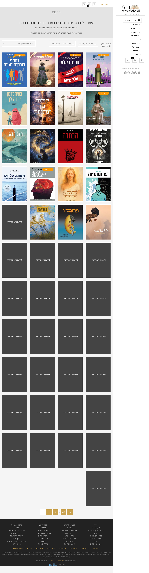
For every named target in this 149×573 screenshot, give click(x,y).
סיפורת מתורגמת (16, 538)
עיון (95, 543)
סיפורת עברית (96, 541)
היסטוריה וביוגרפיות (70, 532)
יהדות (96, 535)
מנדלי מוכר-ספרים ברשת (57, 563)
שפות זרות (17, 546)
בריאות (43, 530)
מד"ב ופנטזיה (16, 535)
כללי (96, 527)
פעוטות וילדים (96, 546)
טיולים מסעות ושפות (17, 532)
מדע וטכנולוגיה (96, 538)
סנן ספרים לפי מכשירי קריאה (60, 43)
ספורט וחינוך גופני (69, 541)
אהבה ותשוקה (16, 527)
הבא (70, 514)
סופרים (138, 39)
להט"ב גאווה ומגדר (43, 535)
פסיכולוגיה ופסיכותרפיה (16, 543)
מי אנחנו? (96, 551)
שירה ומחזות (43, 546)
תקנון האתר (85, 551)
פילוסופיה (69, 543)
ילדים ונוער (69, 535)
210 (63, 514)
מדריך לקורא (136, 32)
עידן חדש (17, 541)
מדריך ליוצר (136, 43)
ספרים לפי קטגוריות (131, 20)
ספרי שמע (43, 527)
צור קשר (137, 54)
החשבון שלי (136, 47)
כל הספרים (137, 24)
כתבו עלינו (74, 551)
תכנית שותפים (17, 551)
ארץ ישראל (96, 530)
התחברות (104, 4)
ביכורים (69, 530)
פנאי (43, 543)
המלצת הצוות (43, 532)
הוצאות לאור (136, 36)
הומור (17, 530)
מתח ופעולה (69, 538)
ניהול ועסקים (43, 538)
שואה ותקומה (69, 546)
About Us (62, 551)
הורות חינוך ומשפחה (96, 532)
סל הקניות (137, 51)
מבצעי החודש (135, 28)
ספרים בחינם (43, 541)
